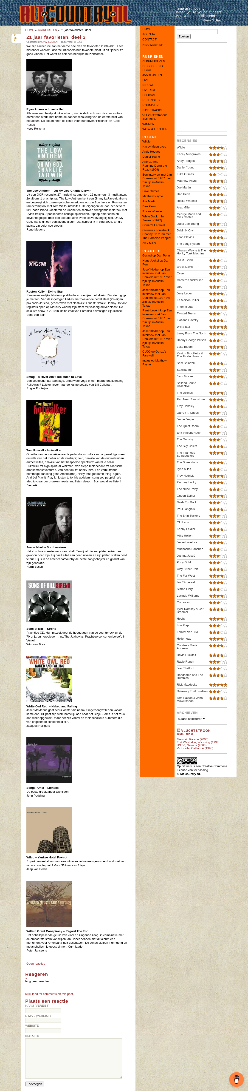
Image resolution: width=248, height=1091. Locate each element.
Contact (149, 39)
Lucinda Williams (188, 595)
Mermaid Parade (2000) (192, 739)
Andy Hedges (151, 151)
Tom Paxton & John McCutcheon (190, 699)
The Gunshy (185, 439)
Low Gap (183, 625)
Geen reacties (35, 963)
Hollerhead (184, 638)
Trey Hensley (185, 406)
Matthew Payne (152, 196)
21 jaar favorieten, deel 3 (56, 37)
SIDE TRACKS (152, 110)
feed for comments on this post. (49, 994)
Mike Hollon (184, 535)
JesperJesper (186, 419)
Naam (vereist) (37, 1005)
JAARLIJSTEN (47, 30)
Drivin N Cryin (186, 230)
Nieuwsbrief (152, 44)
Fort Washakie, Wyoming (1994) (198, 742)
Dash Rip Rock (187, 502)
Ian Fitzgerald (186, 582)
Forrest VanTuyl (187, 632)
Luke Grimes (150, 191)
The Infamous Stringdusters (186, 454)
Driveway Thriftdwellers (192, 691)
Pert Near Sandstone (191, 399)
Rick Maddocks (187, 684)
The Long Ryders (188, 243)
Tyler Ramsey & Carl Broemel (190, 610)
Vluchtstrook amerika (194, 732)
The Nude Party (187, 489)
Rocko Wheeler (152, 211)
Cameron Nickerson (190, 280)
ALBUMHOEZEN (153, 61)
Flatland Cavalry (187, 320)
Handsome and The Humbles (190, 676)
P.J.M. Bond (185, 260)
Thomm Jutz (185, 306)
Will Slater (183, 326)
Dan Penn (149, 206)
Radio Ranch (185, 661)
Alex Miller (149, 243)
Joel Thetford (185, 668)
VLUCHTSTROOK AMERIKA (154, 117)
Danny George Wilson (191, 340)
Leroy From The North (191, 333)
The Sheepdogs (187, 462)
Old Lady (183, 522)
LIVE (145, 80)
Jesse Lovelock (187, 542)
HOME (29, 30)
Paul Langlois (186, 509)
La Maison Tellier (188, 300)
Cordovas (183, 602)
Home (146, 29)
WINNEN (148, 124)
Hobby (181, 618)
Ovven (181, 273)
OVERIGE (149, 90)
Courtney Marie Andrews (187, 647)
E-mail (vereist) (38, 1015)
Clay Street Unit (187, 569)
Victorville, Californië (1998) (195, 748)
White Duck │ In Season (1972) (153, 218)
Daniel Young (151, 156)
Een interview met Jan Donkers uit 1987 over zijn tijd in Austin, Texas (157, 180)
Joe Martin (149, 201)
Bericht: (32, 1035)
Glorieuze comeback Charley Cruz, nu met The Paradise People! (156, 234)
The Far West (186, 575)
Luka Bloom (185, 346)
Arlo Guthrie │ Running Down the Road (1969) (154, 165)
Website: (32, 1025)
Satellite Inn (184, 369)
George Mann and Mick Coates (189, 215)
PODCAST (149, 95)
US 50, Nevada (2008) (191, 745)
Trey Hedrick (185, 475)
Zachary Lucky (186, 482)
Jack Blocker (185, 376)
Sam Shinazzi (186, 363)
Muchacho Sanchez (190, 549)
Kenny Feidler (186, 529)
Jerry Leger (184, 293)
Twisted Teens (186, 313)
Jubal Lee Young (188, 223)
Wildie (146, 141)
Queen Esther (186, 495)
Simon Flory (185, 589)
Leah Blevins (185, 237)
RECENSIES (151, 100)
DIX (179, 286)
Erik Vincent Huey (188, 432)
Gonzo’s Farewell (153, 225)
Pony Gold (184, 562)
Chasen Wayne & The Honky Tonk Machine (191, 252)
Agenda (148, 34)
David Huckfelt (186, 655)
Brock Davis (185, 266)
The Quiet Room (188, 426)
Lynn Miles (184, 469)
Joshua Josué (186, 555)
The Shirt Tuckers (188, 515)
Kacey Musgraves (154, 146)
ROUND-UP (150, 105)
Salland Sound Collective (186, 384)
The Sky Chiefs (187, 446)
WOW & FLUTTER (154, 129)
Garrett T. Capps (188, 412)
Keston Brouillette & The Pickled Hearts (190, 355)
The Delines (185, 392)
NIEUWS (148, 85)
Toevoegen (34, 1084)
